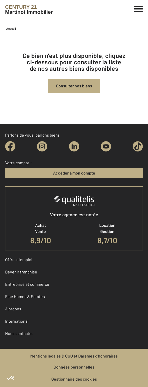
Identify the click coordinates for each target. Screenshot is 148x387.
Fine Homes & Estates (25, 296)
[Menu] (138, 8)
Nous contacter (19, 333)
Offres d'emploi (18, 259)
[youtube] (106, 146)
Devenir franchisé (21, 271)
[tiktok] (138, 146)
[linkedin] (74, 146)
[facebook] (10, 146)
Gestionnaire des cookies (74, 378)
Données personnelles (74, 366)
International (16, 321)
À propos (13, 308)
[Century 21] (29, 9)
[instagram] (42, 146)
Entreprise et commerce (27, 284)
